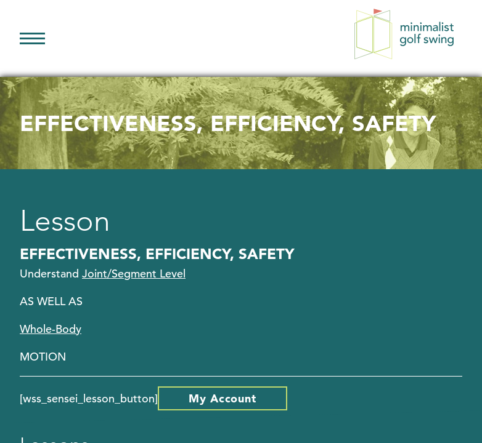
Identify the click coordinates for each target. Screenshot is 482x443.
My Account (222, 398)
